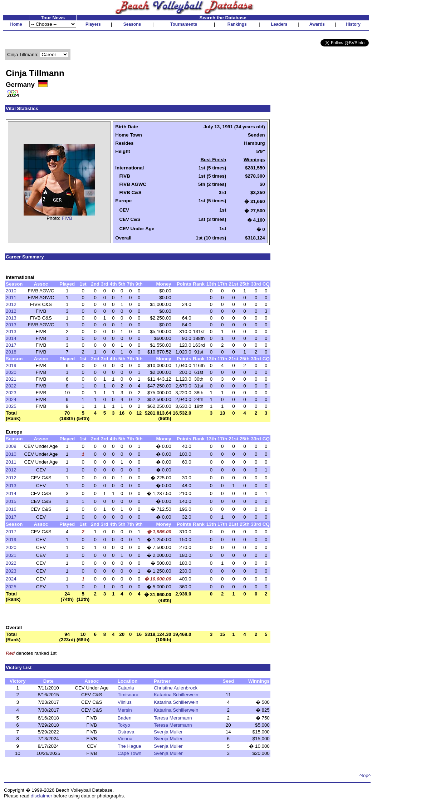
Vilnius (125, 702)
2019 (11, 365)
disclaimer (41, 795)
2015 (11, 501)
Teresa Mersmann (173, 718)
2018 (11, 352)
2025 (11, 406)
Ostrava (126, 732)
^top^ (365, 775)
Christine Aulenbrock (175, 688)
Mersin (125, 710)
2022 (11, 386)
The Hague (129, 746)
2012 (11, 304)
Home (16, 24)
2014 (11, 338)
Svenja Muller (168, 732)
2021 (11, 379)
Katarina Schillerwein (176, 694)
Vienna (125, 738)
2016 (11, 509)
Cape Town (129, 753)
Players (93, 24)
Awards (317, 24)
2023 (11, 392)
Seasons (132, 24)
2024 (11, 399)
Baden (125, 718)
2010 (11, 290)
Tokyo (124, 725)
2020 (11, 372)
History (353, 24)
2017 (11, 345)
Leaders (279, 24)
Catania (126, 688)
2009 (11, 446)
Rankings (237, 24)
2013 (11, 318)
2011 (11, 297)
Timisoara (128, 694)
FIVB (67, 218)
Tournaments (183, 24)
